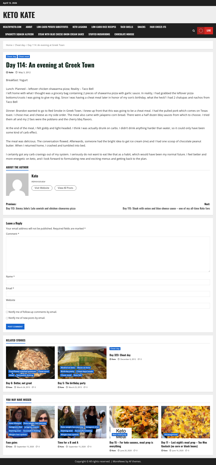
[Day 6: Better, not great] (30, 362)
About (29, 27)
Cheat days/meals (85, 371)
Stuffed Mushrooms (99, 34)
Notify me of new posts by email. (27, 318)
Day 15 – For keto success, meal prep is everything (131, 444)
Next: (159, 206)
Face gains (11, 442)
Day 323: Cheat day (120, 355)
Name (10, 276)
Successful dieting (25, 375)
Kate (11, 72)
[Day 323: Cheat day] (134, 348)
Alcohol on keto (68, 367)
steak (11, 375)
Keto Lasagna (80, 27)
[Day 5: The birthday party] (82, 362)
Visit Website (42, 188)
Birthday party (67, 371)
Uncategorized (170, 434)
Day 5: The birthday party (72, 383)
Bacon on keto (83, 367)
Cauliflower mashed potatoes (22, 371)
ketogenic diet (15, 427)
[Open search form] (194, 31)
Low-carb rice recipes (104, 27)
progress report (32, 427)
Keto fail (77, 375)
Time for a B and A (68, 442)
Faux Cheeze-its (158, 27)
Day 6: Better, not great (19, 383)
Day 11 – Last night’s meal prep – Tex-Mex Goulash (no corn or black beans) (184, 444)
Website (10, 300)
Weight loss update (18, 434)
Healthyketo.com (12, 27)
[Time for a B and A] (82, 422)
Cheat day (11, 56)
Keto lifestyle (15, 423)
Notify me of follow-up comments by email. (33, 312)
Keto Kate (19, 14)
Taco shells (126, 27)
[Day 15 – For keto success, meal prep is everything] (134, 422)
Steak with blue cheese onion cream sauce (61, 34)
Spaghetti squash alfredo (19, 34)
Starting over (15, 430)
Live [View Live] (204, 30)
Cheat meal (24, 56)
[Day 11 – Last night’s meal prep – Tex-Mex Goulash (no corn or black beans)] (185, 422)
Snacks (141, 27)
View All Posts (65, 188)
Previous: (57, 206)
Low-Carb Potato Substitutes (52, 27)
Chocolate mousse (124, 34)
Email (10, 288)
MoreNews (119, 461)
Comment (12, 233)
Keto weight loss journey (35, 423)
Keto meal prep (119, 434)
